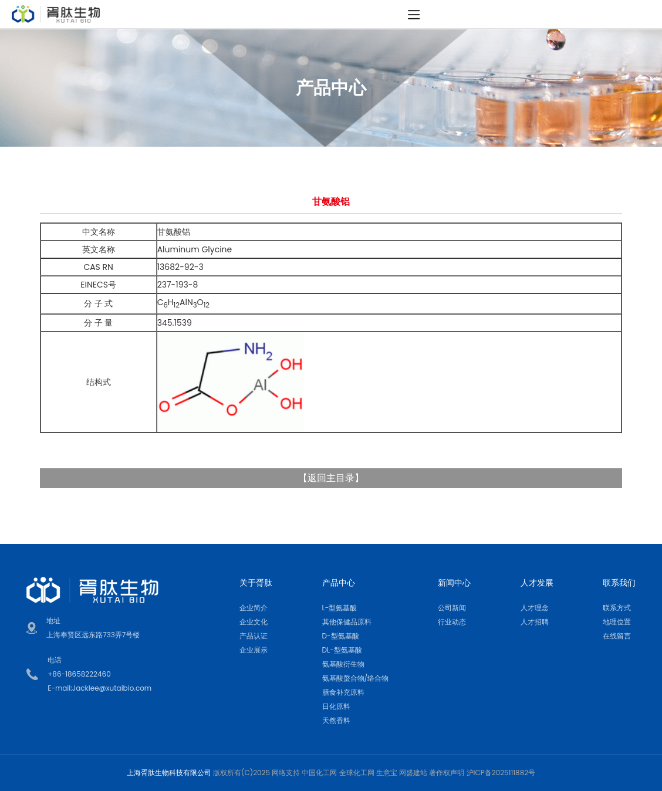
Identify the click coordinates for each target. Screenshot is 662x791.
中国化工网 (319, 773)
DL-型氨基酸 (342, 650)
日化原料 (336, 706)
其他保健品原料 (346, 622)
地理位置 (617, 622)
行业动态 (452, 622)
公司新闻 (452, 608)
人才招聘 (535, 622)
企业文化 (253, 622)
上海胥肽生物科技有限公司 (169, 773)
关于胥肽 (255, 583)
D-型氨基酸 (340, 636)
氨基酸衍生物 (343, 664)
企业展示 (253, 650)
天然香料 (336, 720)
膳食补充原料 (343, 692)
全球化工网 (356, 773)
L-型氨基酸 (339, 608)
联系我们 (619, 583)
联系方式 (617, 608)
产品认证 (253, 636)
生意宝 (386, 773)
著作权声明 (446, 773)
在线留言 (617, 636)
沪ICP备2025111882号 (501, 773)
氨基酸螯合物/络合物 (355, 678)
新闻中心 (454, 583)
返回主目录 (331, 478)
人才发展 (537, 583)
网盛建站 (413, 773)
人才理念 (535, 608)
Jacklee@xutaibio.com (111, 688)
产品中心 (338, 583)
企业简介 (253, 608)
